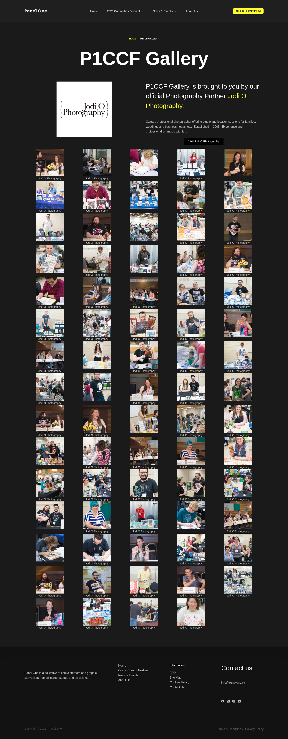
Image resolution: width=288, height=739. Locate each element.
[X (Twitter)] (228, 701)
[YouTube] (239, 701)
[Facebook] (222, 701)
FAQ (173, 672)
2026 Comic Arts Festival (126, 11)
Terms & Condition (229, 729)
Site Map (175, 677)
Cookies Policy (179, 682)
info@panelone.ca (233, 682)
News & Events (165, 11)
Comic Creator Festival (133, 670)
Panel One (35, 11)
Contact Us (177, 687)
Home (94, 11)
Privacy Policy (254, 729)
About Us (192, 11)
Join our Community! (248, 11)
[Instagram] (233, 701)
